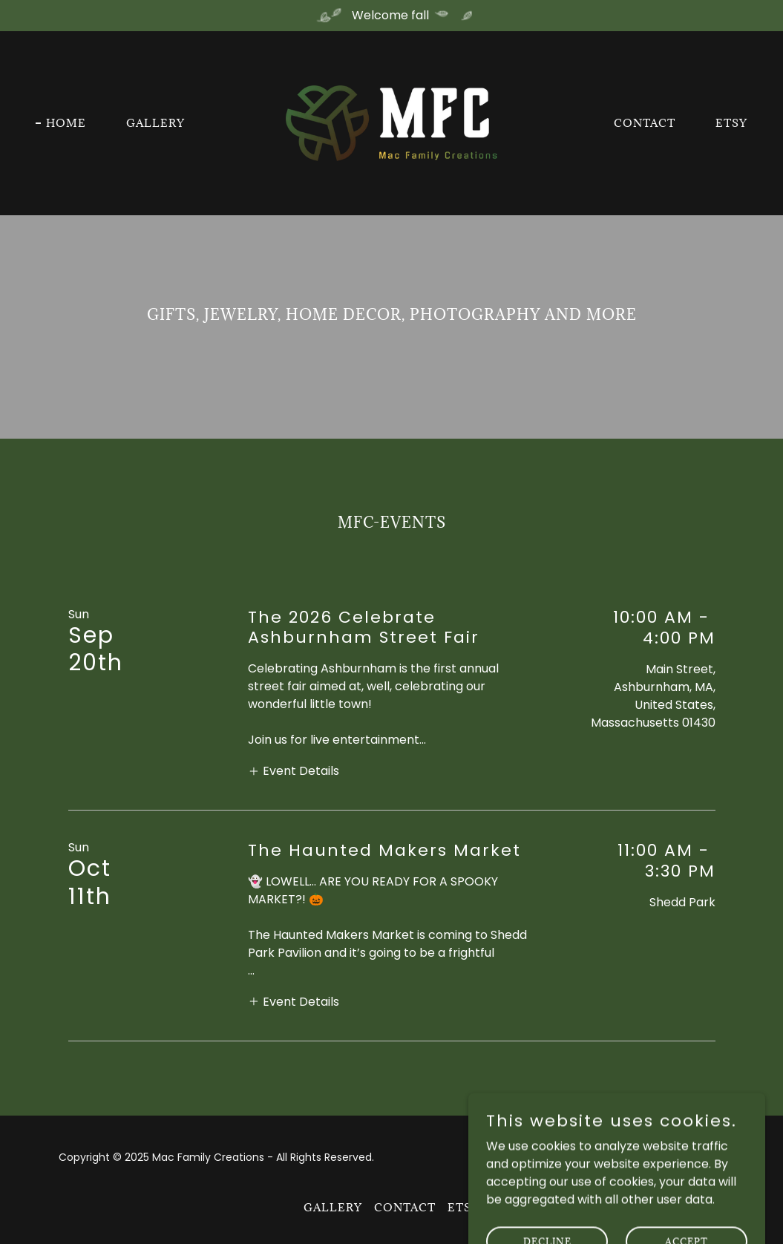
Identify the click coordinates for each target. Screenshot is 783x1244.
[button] (293, 770)
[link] (392, 122)
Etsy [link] (731, 123)
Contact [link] (644, 123)
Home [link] (66, 123)
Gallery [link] (155, 123)
